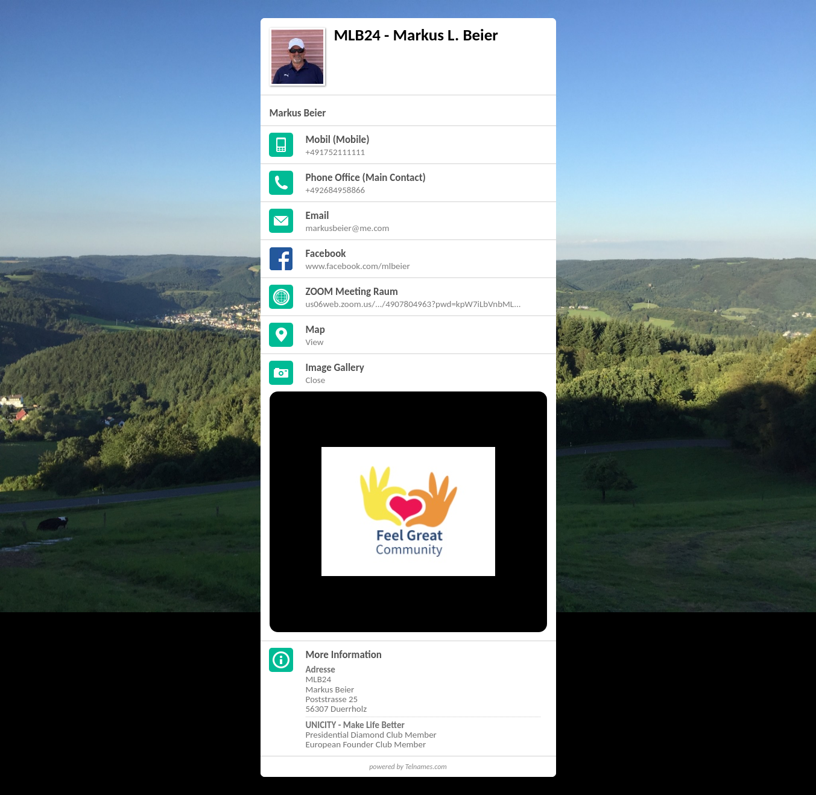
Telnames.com (426, 766)
